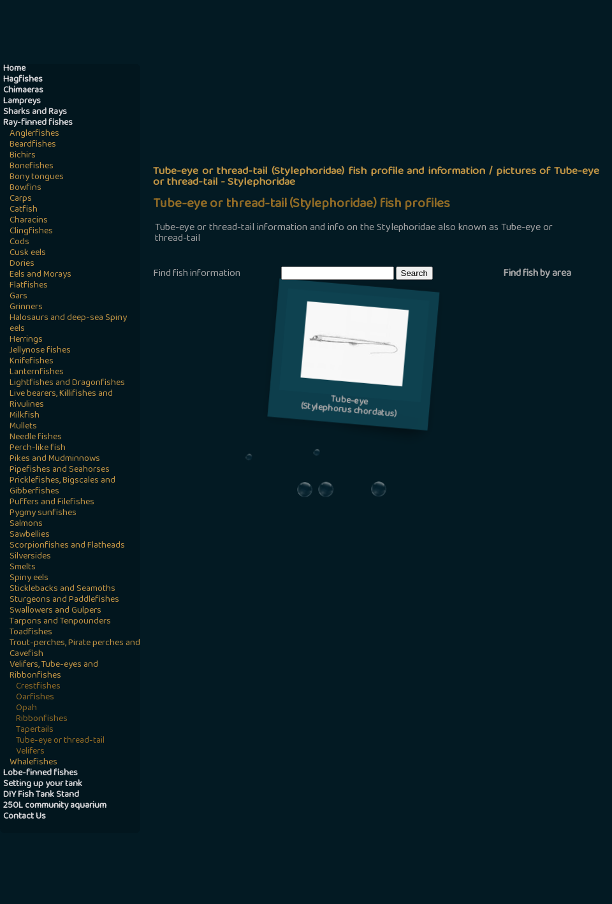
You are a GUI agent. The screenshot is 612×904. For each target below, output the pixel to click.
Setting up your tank (42, 784)
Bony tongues (37, 177)
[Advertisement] (378, 163)
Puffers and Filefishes (52, 502)
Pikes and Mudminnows (55, 459)
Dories (22, 264)
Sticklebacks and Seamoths (62, 589)
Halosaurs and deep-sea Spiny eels (68, 324)
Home (14, 69)
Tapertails (35, 730)
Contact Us (24, 817)
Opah (26, 708)
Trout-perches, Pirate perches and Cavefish (75, 649)
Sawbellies (30, 535)
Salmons (26, 524)
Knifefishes (32, 362)
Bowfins (25, 188)
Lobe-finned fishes (40, 773)
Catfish (24, 210)
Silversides (30, 557)
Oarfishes (35, 698)
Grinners (26, 307)
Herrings (26, 340)
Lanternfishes (37, 372)
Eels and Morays (40, 275)
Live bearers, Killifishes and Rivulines (61, 399)
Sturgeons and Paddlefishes (64, 600)
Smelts (23, 567)
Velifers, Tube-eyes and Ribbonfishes (54, 670)
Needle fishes (36, 437)
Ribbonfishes (42, 719)
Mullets (23, 427)
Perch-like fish (38, 448)
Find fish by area (537, 274)
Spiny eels (29, 578)
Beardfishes (33, 145)
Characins (29, 221)
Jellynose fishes (40, 351)
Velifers (30, 752)
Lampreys (22, 101)
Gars (18, 297)
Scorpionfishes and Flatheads (67, 546)
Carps (21, 199)
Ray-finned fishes (38, 123)
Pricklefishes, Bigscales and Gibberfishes (62, 486)
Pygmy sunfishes (43, 513)
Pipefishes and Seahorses (60, 470)
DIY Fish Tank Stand (41, 795)
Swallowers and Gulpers (55, 611)
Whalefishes (33, 763)
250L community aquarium (54, 806)
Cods (19, 242)
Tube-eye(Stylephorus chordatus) (349, 408)
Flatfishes (29, 286)
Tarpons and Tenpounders (60, 622)
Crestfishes (38, 687)
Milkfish (25, 416)
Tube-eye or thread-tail (60, 741)
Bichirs (23, 156)
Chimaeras (23, 91)
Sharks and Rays (35, 112)
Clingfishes (31, 231)
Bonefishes (32, 166)
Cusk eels (28, 253)
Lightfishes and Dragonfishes (67, 383)
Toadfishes (31, 632)
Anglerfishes (34, 134)
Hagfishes (23, 80)
